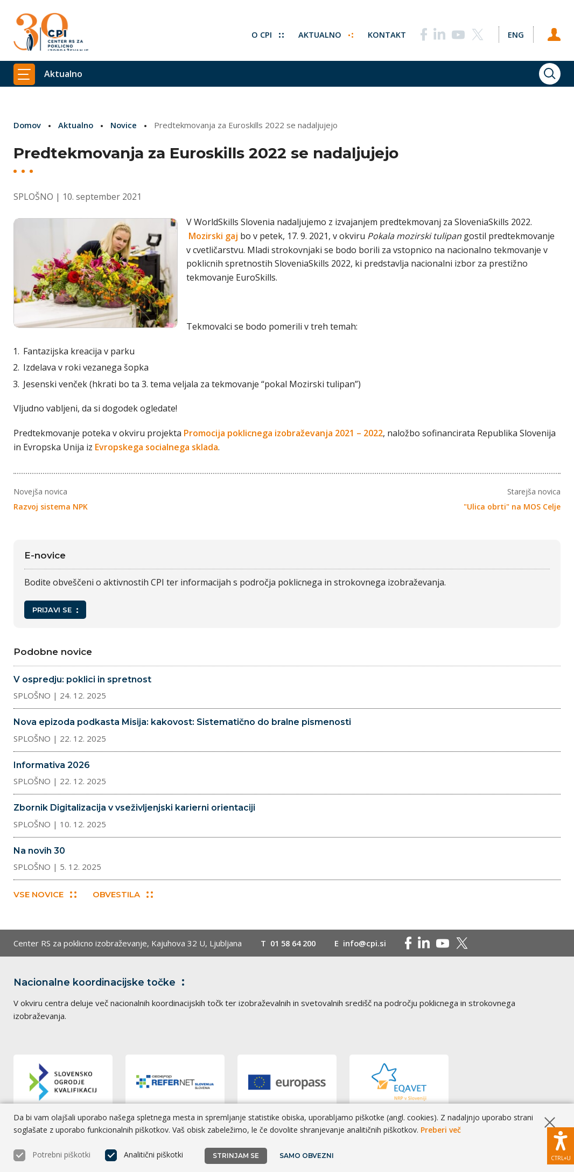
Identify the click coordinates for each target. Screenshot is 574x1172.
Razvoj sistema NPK (50, 506)
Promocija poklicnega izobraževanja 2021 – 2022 (283, 433)
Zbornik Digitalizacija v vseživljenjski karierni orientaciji (134, 808)
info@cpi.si (369, 943)
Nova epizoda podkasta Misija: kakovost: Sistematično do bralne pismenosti (182, 722)
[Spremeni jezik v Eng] (515, 32)
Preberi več (441, 1130)
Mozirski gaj (218, 236)
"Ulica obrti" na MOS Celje (512, 506)
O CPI (266, 32)
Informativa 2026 (51, 764)
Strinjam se (236, 1156)
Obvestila (123, 894)
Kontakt (386, 32)
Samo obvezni (306, 1156)
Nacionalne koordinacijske (101, 982)
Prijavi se (55, 609)
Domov (27, 125)
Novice (125, 125)
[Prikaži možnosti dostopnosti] (560, 1145)
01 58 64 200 (295, 943)
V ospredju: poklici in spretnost (82, 679)
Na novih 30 (39, 850)
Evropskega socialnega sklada (156, 446)
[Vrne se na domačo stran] (50, 32)
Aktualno (324, 32)
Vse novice (44, 894)
